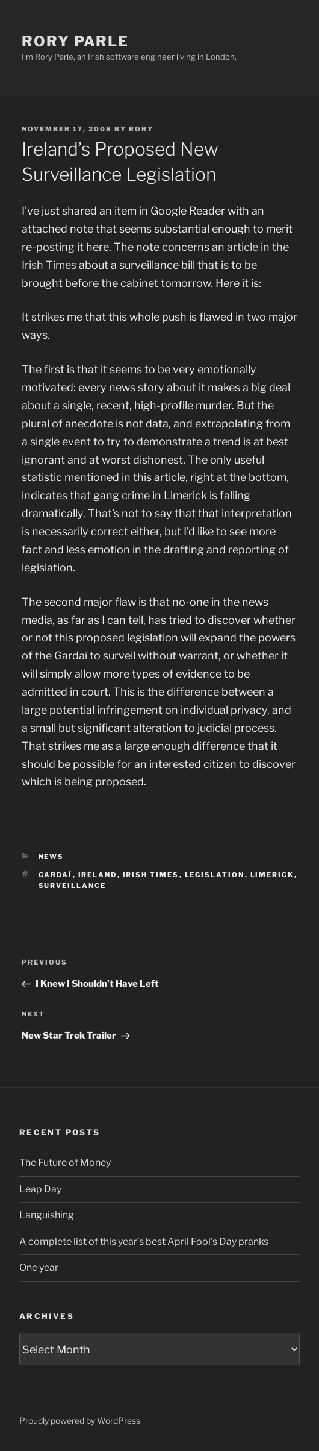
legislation (215, 874)
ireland (97, 874)
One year (38, 1267)
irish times (151, 874)
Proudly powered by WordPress (79, 1420)
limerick (272, 874)
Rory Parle (75, 41)
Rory (141, 129)
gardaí (56, 874)
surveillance (73, 885)
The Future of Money (65, 1162)
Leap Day (40, 1189)
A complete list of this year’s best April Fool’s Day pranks (143, 1241)
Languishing (46, 1215)
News (51, 856)
